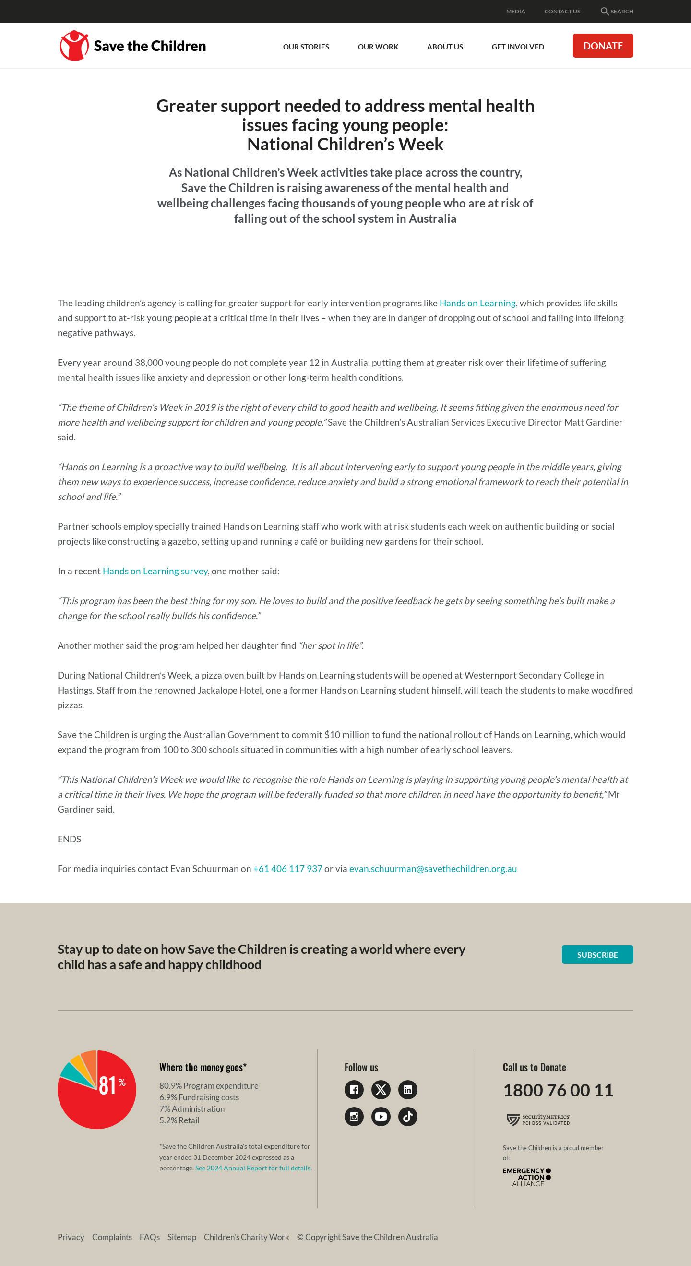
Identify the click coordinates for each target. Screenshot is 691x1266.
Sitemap (181, 1237)
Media (515, 11)
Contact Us (562, 11)
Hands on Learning (478, 302)
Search (616, 11)
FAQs (150, 1237)
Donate (603, 45)
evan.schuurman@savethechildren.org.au (433, 868)
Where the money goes (201, 1066)
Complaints (112, 1237)
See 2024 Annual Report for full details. (253, 1168)
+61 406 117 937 (287, 868)
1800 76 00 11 (558, 1089)
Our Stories (306, 46)
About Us (445, 46)
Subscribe (597, 954)
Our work (378, 46)
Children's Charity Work (246, 1237)
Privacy (71, 1237)
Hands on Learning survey (155, 570)
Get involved (518, 46)
